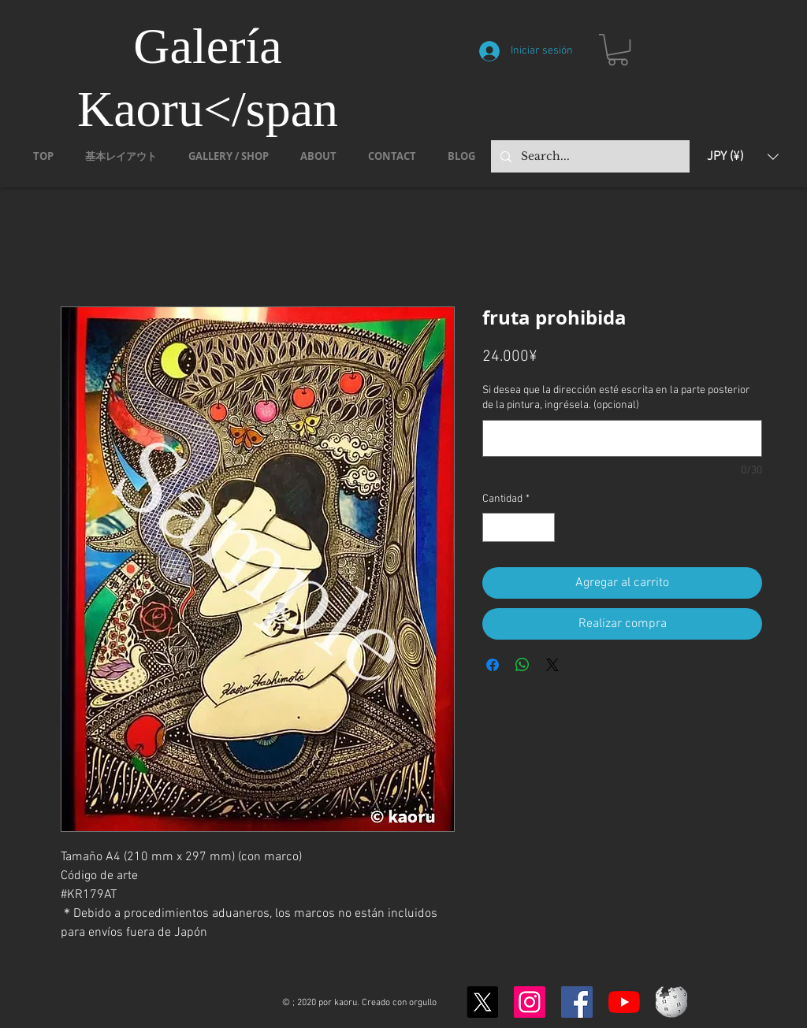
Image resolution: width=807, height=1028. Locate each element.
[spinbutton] (518, 527)
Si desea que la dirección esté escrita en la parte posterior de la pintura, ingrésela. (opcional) (616, 398)
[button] (618, 49)
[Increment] (542, 527)
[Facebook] (577, 1002)
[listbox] (743, 156)
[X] (482, 1002)
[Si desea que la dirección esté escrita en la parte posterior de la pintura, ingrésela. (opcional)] (622, 438)
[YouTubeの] (624, 1002)
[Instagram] (529, 1002)
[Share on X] (552, 664)
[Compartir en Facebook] (492, 664)
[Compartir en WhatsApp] (522, 664)
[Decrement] (494, 527)
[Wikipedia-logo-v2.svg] (671, 1002)
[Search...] (588, 156)
